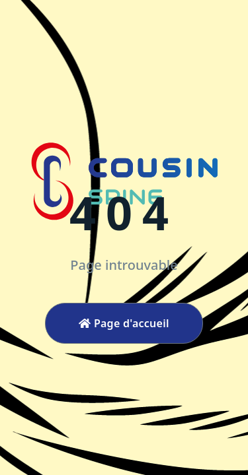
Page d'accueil (124, 323)
